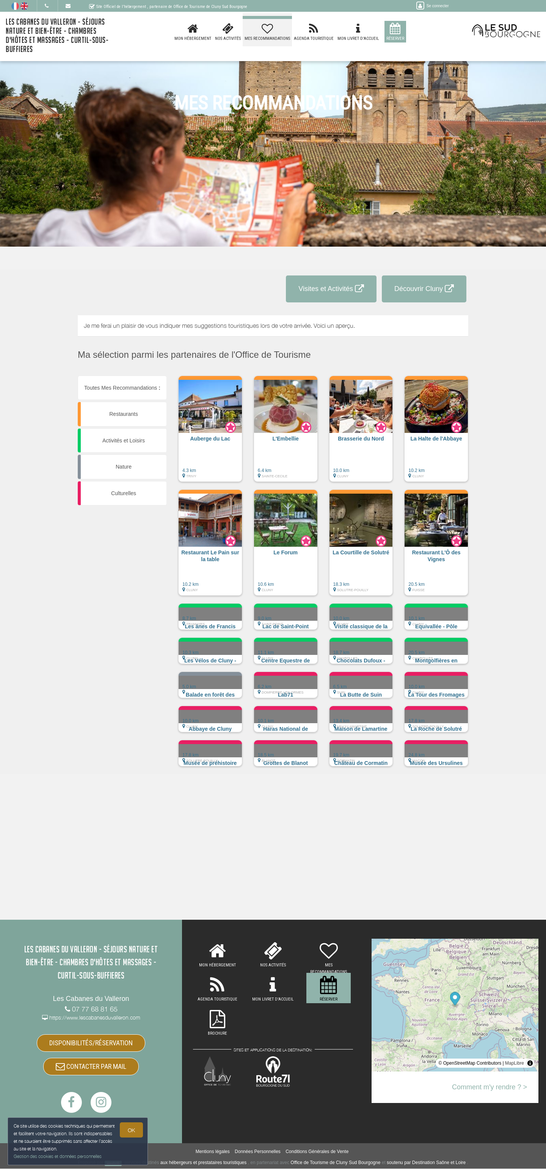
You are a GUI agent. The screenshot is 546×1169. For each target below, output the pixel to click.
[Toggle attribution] (530, 1063)
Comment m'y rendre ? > (489, 1087)
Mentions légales (213, 1152)
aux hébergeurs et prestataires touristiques (203, 1163)
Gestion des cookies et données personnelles (58, 1156)
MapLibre (514, 1063)
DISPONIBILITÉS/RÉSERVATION (91, 1043)
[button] (210, 432)
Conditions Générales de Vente (317, 1152)
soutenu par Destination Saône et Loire (426, 1163)
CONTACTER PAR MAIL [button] (91, 1066)
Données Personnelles (258, 1152)
